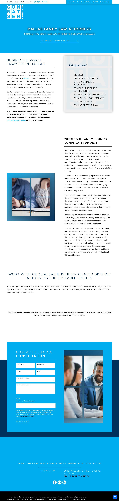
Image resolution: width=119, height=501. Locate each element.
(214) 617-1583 (41, 2)
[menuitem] (91, 74)
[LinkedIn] (64, 482)
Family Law (47, 463)
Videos (72, 463)
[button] (115, 497)
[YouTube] (59, 482)
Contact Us (93, 463)
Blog (81, 463)
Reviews (61, 463)
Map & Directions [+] (77, 476)
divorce (26, 78)
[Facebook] (55, 482)
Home (21, 463)
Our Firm (32, 463)
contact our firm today (89, 2)
